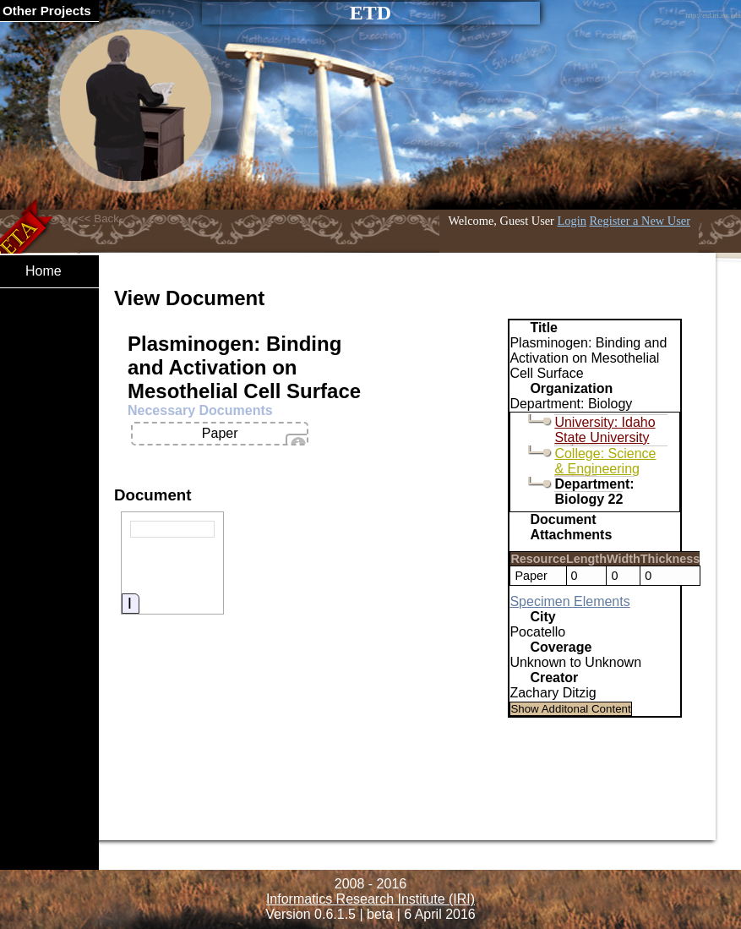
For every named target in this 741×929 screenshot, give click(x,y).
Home (43, 271)
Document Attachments (571, 527)
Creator (554, 677)
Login (572, 220)
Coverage (560, 647)
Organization (571, 388)
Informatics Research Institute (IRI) (370, 899)
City (542, 616)
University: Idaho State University (604, 430)
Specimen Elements (569, 601)
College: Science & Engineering (605, 461)
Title (544, 327)
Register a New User (640, 220)
